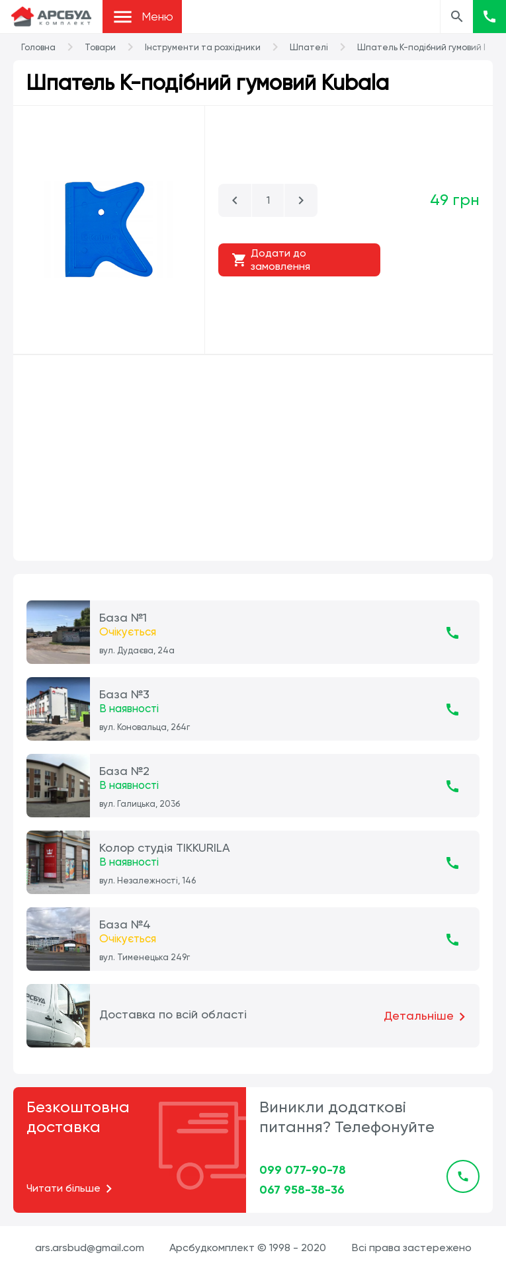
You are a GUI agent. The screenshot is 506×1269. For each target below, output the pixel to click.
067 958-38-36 (302, 1189)
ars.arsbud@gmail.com (89, 1247)
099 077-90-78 (302, 1170)
